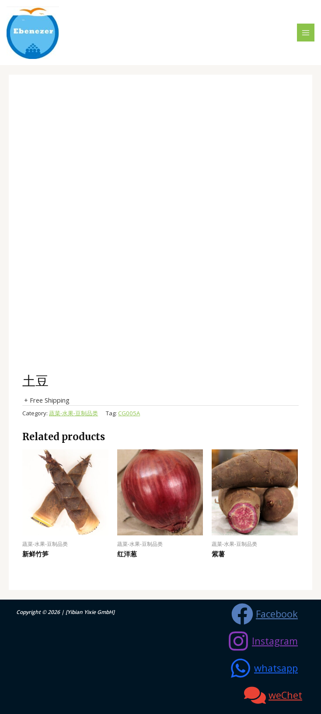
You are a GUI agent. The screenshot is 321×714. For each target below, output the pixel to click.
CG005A (129, 413)
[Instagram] (262, 641)
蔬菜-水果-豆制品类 (73, 413)
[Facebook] (264, 614)
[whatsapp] (263, 668)
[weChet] (273, 695)
